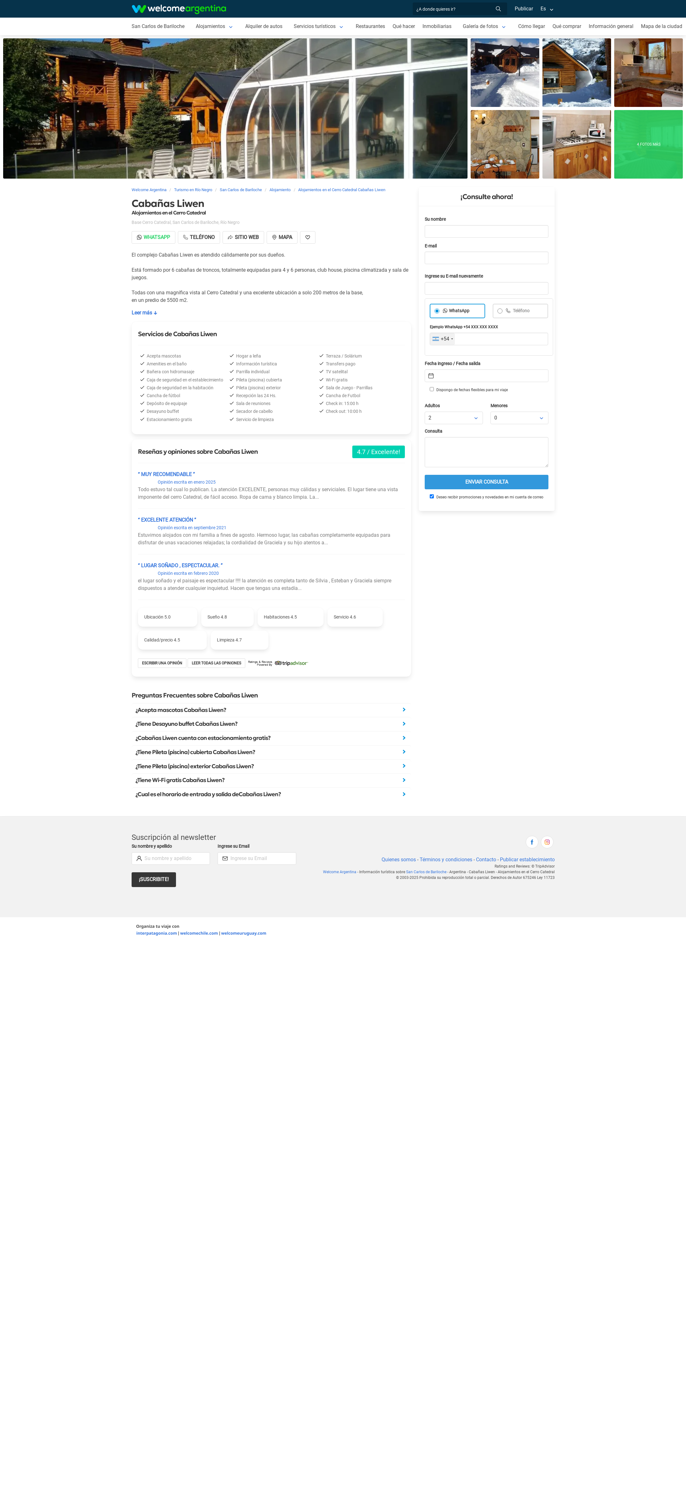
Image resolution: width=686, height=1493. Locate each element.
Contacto (486, 860)
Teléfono (521, 311)
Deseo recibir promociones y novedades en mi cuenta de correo (486, 496)
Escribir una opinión (162, 663)
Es (543, 9)
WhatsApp (459, 311)
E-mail (431, 246)
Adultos (432, 405)
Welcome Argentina (339, 872)
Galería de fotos (480, 26)
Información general (611, 26)
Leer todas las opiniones (216, 663)
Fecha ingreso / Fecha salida (452, 363)
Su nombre (435, 219)
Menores (498, 405)
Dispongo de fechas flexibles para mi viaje (469, 389)
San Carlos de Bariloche (158, 26)
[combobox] (442, 339)
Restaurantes (370, 26)
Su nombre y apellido (152, 846)
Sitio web (243, 237)
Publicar (524, 9)
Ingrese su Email (233, 846)
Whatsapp (153, 237)
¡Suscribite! (154, 879)
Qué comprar (567, 26)
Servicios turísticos (315, 26)
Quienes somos (399, 860)
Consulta (433, 431)
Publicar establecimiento (527, 860)
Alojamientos (210, 26)
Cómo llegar (531, 26)
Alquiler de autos (263, 26)
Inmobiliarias (436, 26)
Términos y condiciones (446, 860)
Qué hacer (404, 26)
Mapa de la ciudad (661, 26)
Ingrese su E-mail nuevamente (454, 276)
